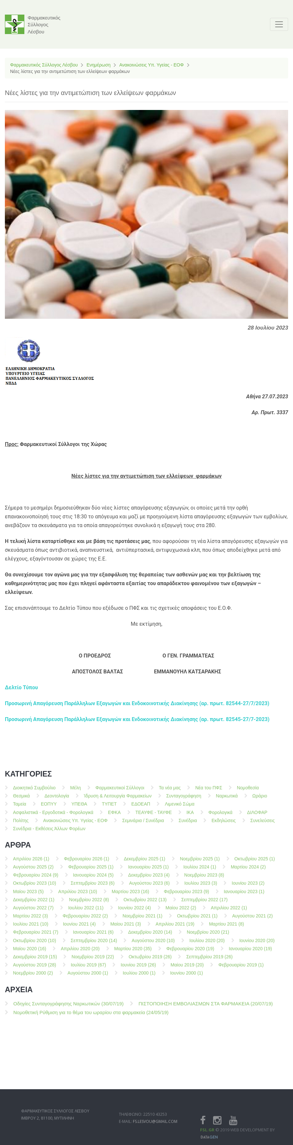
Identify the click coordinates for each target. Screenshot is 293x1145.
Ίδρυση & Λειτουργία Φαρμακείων (118, 799)
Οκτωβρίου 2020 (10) (34, 943)
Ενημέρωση (98, 64)
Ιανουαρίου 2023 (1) (244, 894)
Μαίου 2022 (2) (181, 910)
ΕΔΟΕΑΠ (140, 807)
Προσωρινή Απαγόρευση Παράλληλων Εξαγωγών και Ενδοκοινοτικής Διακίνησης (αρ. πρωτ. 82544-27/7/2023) (137, 703)
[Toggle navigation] (279, 24)
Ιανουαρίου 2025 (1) (148, 870)
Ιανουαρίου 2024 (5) (93, 878)
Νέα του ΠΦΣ (208, 790)
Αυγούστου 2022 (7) (33, 910)
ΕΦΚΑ (114, 815)
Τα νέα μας (170, 790)
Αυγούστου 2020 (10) (153, 943)
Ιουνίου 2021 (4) (79, 927)
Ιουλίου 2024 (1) (199, 870)
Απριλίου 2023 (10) (77, 894)
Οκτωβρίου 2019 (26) (150, 959)
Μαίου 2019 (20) (187, 967)
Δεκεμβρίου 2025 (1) (144, 861)
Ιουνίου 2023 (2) (248, 886)
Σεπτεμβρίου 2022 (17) (204, 902)
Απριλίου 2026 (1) (31, 861)
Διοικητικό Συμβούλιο (34, 790)
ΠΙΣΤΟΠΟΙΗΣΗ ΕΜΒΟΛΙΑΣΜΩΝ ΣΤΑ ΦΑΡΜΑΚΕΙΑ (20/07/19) (205, 1006)
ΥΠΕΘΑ (79, 807)
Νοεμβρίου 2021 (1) (142, 919)
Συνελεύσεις (262, 823)
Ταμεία (19, 807)
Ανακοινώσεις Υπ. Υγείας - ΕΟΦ (151, 64)
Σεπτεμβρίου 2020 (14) (94, 943)
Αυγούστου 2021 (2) (252, 919)
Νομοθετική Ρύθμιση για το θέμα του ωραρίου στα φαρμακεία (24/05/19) (91, 1015)
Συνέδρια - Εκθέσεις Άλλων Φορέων (49, 831)
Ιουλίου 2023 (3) (200, 886)
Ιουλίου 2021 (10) (30, 927)
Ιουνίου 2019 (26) (138, 967)
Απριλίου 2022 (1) (229, 910)
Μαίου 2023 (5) (28, 894)
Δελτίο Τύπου (21, 687)
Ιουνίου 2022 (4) (134, 910)
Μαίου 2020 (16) (29, 951)
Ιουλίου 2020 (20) (207, 943)
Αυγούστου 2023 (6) (149, 886)
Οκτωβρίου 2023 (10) (34, 886)
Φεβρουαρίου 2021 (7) (35, 935)
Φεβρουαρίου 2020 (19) (190, 951)
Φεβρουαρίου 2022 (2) (85, 919)
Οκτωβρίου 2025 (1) (255, 861)
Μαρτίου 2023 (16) (130, 894)
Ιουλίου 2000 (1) (139, 976)
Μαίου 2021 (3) (125, 927)
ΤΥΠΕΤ (109, 807)
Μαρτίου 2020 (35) (133, 951)
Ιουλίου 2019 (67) (88, 967)
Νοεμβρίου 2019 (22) (92, 959)
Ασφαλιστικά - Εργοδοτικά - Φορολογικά (53, 815)
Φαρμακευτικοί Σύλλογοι (120, 790)
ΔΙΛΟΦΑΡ (257, 815)
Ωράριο (259, 799)
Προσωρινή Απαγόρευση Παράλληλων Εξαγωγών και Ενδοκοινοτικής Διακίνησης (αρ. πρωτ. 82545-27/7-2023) (137, 719)
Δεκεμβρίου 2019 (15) (35, 959)
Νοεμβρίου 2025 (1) (200, 861)
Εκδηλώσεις (223, 823)
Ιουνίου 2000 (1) (186, 976)
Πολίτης (21, 823)
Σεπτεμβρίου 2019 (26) (209, 959)
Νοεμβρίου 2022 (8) (89, 902)
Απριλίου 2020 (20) (80, 951)
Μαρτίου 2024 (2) (248, 870)
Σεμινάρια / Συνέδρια (143, 823)
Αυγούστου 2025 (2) (33, 870)
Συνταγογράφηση (183, 799)
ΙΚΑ (190, 815)
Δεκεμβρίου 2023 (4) (149, 878)
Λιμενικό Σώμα (179, 807)
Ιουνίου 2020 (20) (257, 943)
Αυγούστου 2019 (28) (34, 967)
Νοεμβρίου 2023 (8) (204, 878)
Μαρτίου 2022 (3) (30, 919)
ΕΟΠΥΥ (49, 807)
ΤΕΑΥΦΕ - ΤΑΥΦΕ (153, 815)
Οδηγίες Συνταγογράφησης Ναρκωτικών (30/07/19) (68, 1006)
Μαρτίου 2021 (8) (226, 927)
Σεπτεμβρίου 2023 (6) (93, 886)
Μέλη (75, 790)
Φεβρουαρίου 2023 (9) (186, 894)
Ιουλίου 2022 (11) (86, 910)
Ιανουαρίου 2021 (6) (93, 935)
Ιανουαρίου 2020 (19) (250, 951)
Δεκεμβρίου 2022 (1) (34, 902)
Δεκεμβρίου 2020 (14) (150, 935)
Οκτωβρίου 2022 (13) (145, 902)
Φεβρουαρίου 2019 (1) (241, 967)
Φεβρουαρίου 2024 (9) (35, 878)
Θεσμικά (21, 799)
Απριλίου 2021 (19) (175, 927)
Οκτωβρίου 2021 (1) (197, 919)
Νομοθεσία (248, 790)
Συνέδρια (188, 823)
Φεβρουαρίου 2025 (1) (91, 870)
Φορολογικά (221, 815)
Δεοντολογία (57, 799)
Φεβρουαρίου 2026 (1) (86, 861)
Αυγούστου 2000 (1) (88, 976)
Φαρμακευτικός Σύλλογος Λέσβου (44, 64)
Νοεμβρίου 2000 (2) (33, 976)
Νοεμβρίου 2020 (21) (208, 935)
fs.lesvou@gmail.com (155, 1134)
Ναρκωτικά (227, 799)
